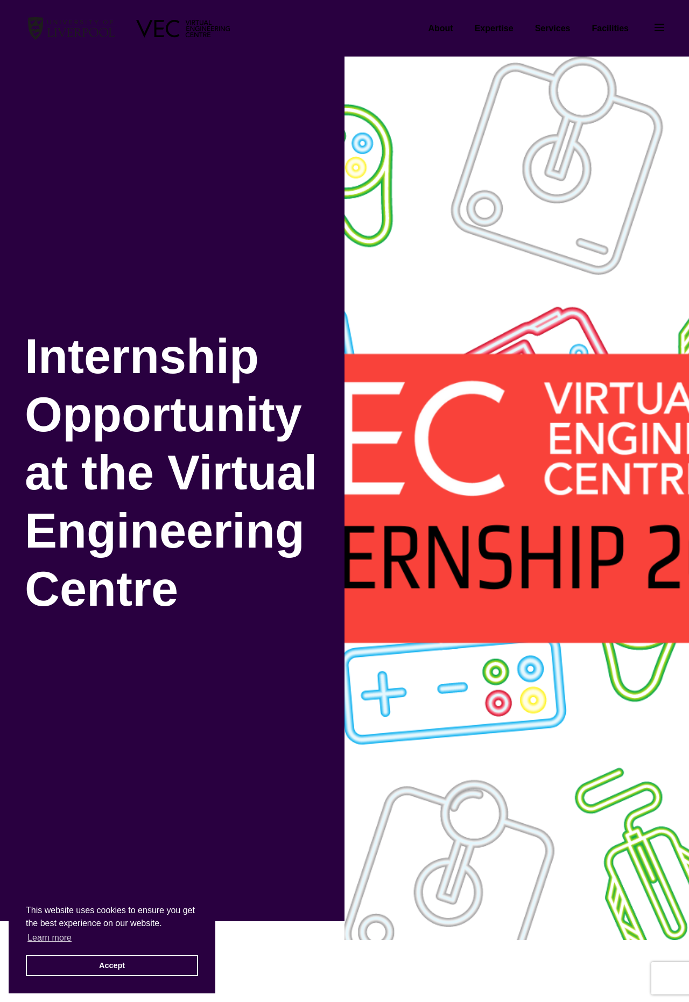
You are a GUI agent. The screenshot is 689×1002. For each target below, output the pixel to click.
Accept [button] (112, 965)
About (440, 28)
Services (553, 28)
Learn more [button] (49, 937)
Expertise (494, 28)
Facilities (610, 28)
